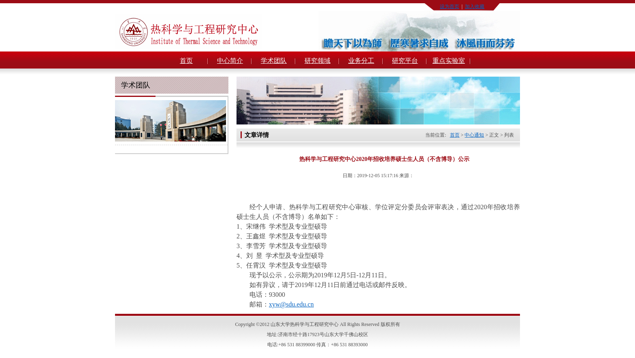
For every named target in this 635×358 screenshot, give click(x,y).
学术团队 (274, 60)
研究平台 (405, 60)
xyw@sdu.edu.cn (291, 304)
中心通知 (474, 135)
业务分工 (361, 60)
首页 (186, 60)
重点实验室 (449, 60)
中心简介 (230, 60)
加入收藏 (474, 6)
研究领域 (317, 60)
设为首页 (449, 6)
